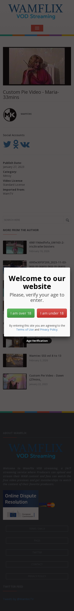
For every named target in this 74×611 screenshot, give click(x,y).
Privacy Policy (48, 329)
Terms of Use (25, 329)
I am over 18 (20, 313)
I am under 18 (52, 313)
